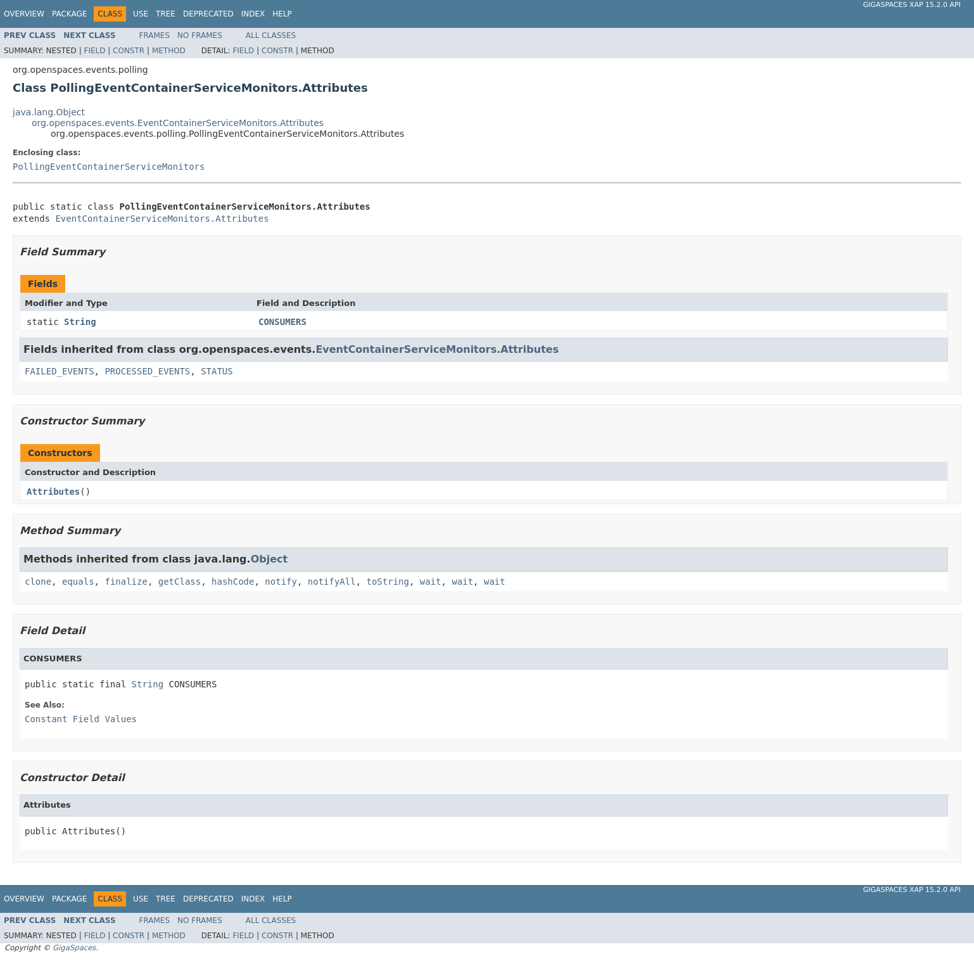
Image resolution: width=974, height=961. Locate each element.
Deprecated (208, 14)
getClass (179, 581)
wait (430, 581)
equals (78, 581)
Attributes (53, 492)
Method (169, 50)
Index (253, 14)
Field (94, 50)
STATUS (217, 371)
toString (388, 581)
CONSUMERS (282, 322)
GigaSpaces (74, 947)
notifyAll (332, 581)
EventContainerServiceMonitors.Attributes (162, 218)
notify (281, 581)
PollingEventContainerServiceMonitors (109, 167)
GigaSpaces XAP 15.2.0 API (912, 5)
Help (282, 14)
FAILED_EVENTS (59, 371)
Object (269, 559)
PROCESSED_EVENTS (147, 371)
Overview (24, 14)
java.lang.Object (49, 112)
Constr (128, 50)
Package (69, 14)
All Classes (271, 35)
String (80, 322)
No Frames (199, 35)
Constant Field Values (81, 719)
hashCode (233, 581)
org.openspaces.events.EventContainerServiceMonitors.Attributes (178, 123)
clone (38, 581)
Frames (154, 35)
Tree (165, 14)
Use (140, 14)
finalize (125, 581)
